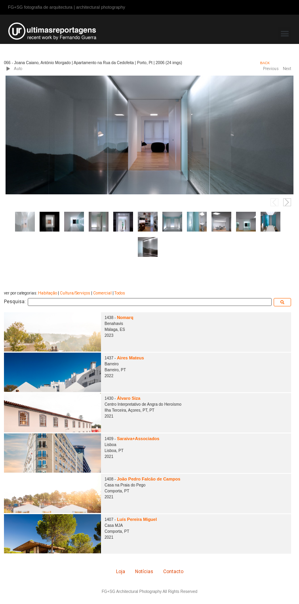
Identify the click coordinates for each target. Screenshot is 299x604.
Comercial (102, 293)
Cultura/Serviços (75, 293)
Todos (119, 293)
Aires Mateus (130, 357)
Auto (18, 68)
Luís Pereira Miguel (137, 519)
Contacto (173, 571)
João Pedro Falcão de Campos (148, 479)
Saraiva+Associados (138, 438)
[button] (284, 33)
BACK (265, 63)
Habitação (47, 293)
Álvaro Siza (128, 398)
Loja (120, 571)
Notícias (144, 571)
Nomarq (125, 317)
